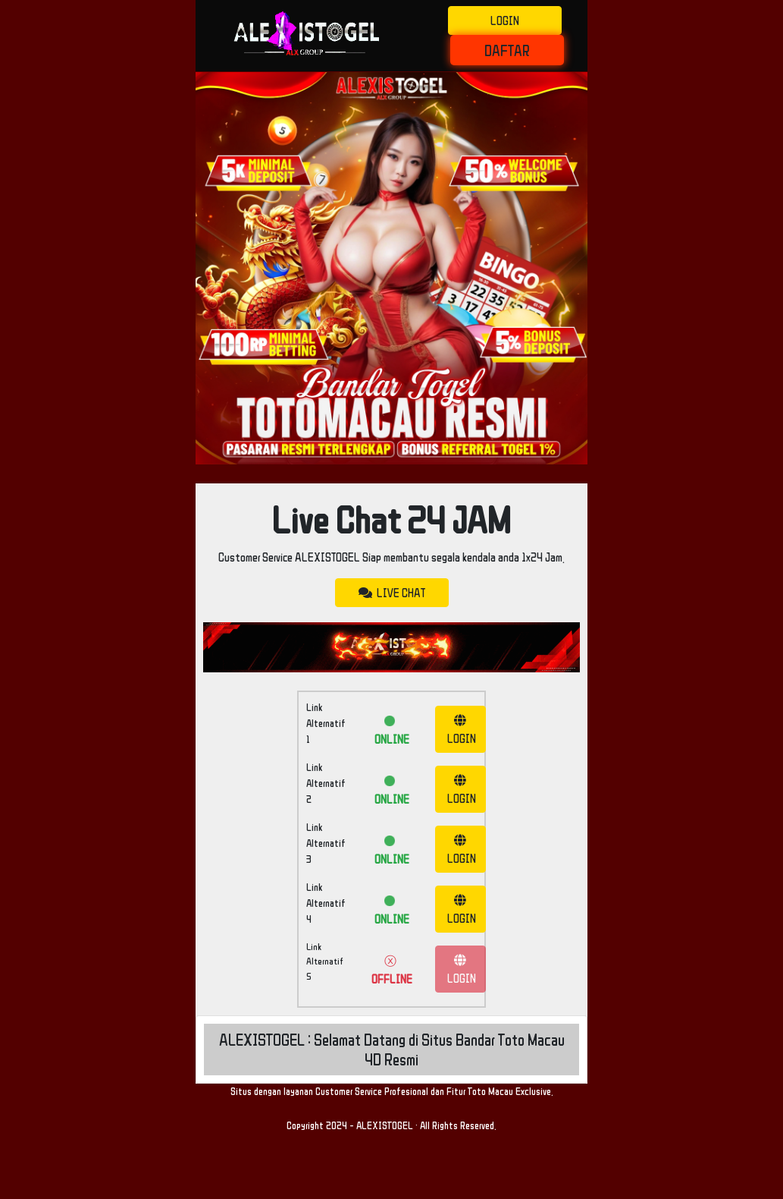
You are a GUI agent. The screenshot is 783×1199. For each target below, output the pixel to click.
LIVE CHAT (392, 593)
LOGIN (504, 20)
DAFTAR (507, 50)
